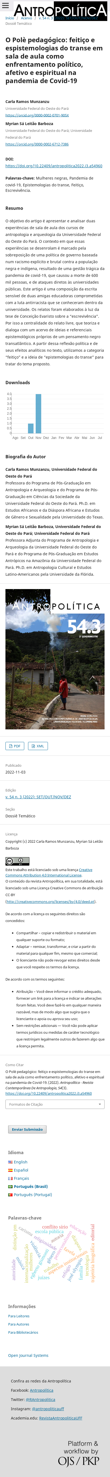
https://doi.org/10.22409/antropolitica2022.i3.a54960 (53, 165)
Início (9, 18)
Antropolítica (41, 1390)
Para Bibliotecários (23, 1332)
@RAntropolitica (40, 1399)
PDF (16, 746)
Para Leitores (18, 1316)
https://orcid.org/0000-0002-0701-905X (37, 115)
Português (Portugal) (33, 1194)
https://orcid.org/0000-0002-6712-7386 (37, 144)
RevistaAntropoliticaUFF (60, 1418)
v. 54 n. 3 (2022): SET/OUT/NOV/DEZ (68, 18)
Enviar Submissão (27, 1129)
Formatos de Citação (26, 1104)
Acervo (26, 18)
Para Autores (18, 1324)
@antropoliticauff (48, 1408)
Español (21, 1170)
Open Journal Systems (28, 1355)
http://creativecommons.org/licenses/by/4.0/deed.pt (50, 901)
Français (21, 1178)
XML (40, 746)
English (21, 1161)
